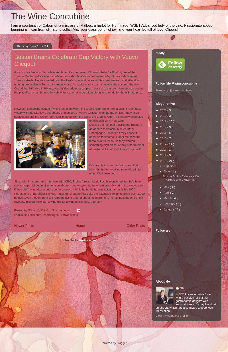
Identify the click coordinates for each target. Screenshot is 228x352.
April (167, 192)
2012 (163, 155)
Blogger (121, 343)
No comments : (62, 210)
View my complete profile (172, 315)
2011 (163, 161)
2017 (163, 127)
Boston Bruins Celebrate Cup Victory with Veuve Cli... (181, 178)
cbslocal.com (33, 214)
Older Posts (136, 226)
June (167, 171)
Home (80, 226)
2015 (163, 138)
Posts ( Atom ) (88, 240)
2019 (163, 115)
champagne (52, 214)
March (168, 198)
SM (182, 288)
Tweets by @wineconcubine (173, 90)
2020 (163, 110)
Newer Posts (24, 226)
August (168, 166)
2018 (163, 121)
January (169, 209)
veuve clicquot (70, 214)
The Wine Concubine (50, 16)
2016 (163, 132)
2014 (163, 144)
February (170, 204)
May (167, 187)
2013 (163, 149)
